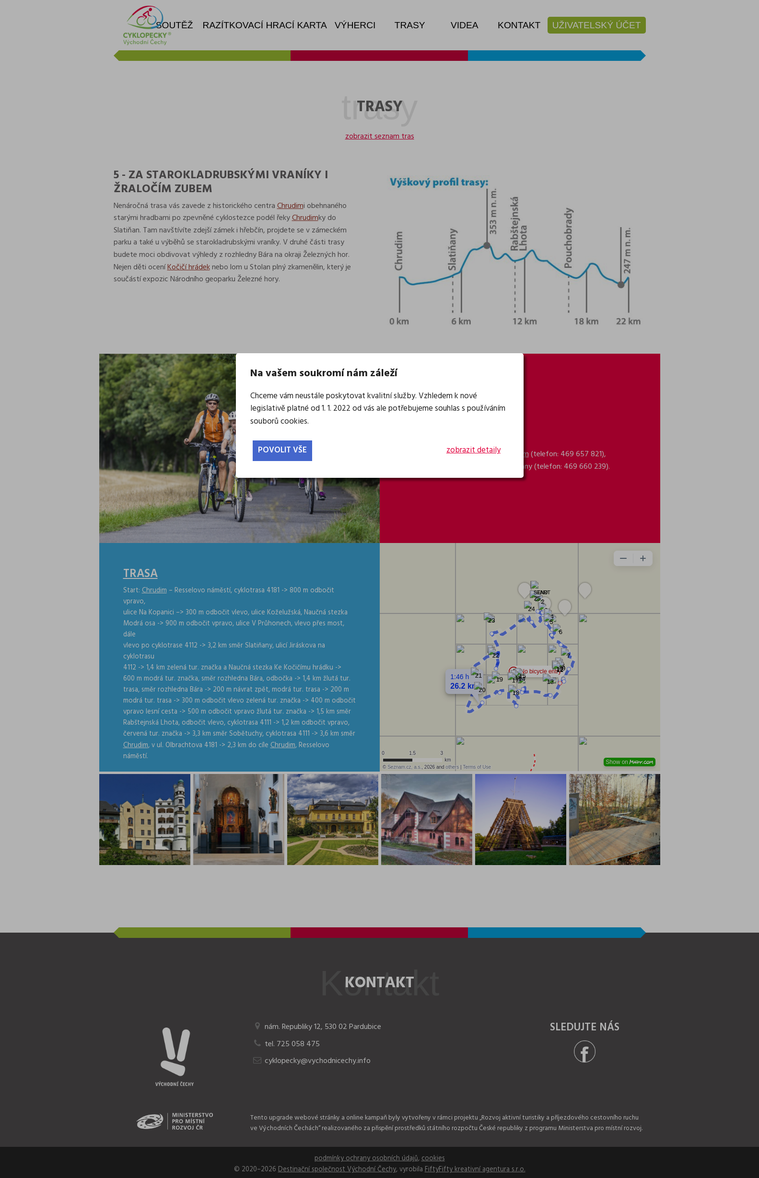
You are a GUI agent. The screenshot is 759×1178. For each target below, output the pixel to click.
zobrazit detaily (473, 450)
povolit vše (282, 450)
